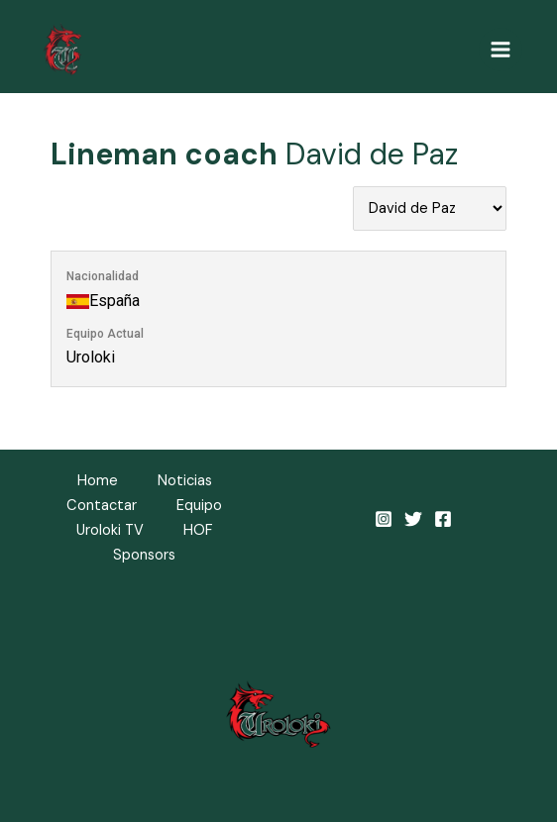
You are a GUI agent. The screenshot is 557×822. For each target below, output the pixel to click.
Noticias (185, 480)
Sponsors (144, 555)
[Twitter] (413, 519)
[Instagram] (383, 519)
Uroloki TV (110, 530)
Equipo (199, 505)
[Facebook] (443, 519)
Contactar (101, 505)
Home (97, 480)
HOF (198, 530)
